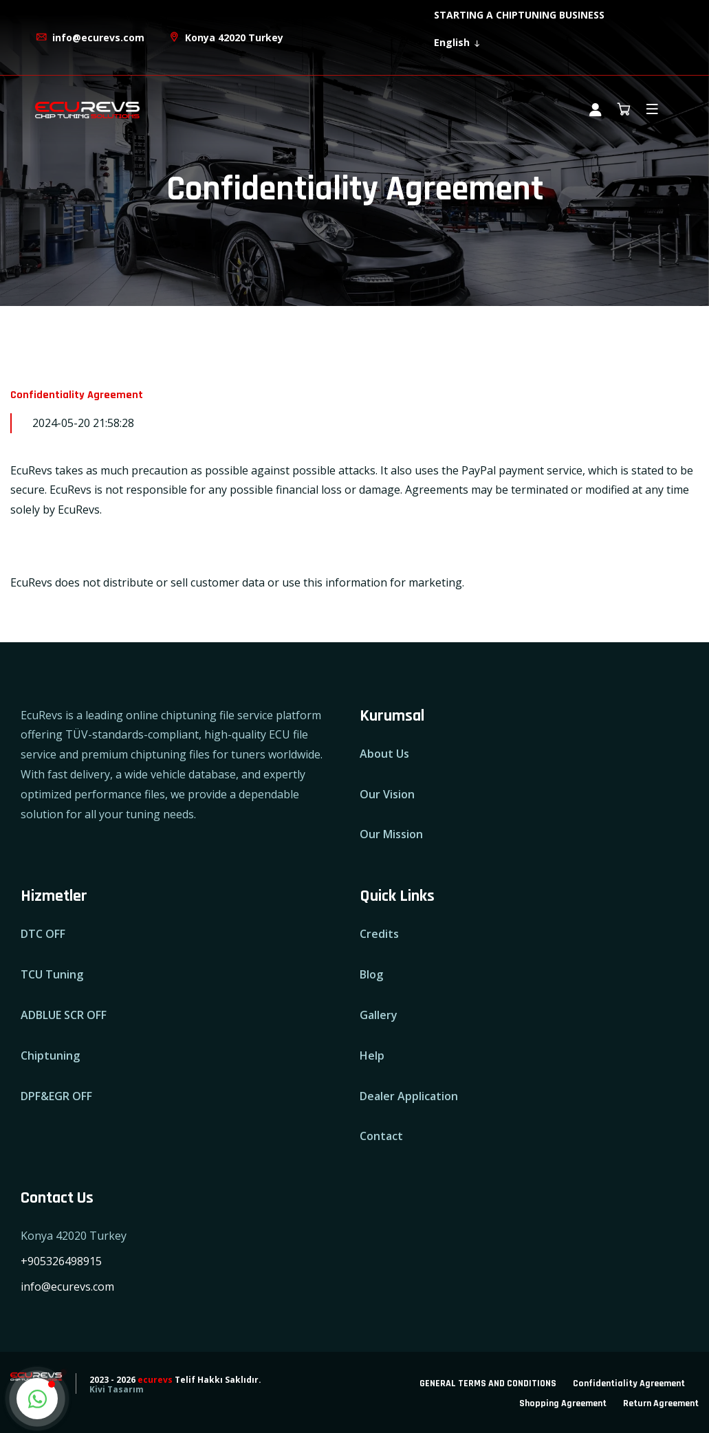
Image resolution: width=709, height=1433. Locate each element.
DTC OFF (43, 933)
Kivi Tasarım (116, 1389)
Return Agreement (661, 1403)
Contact (381, 1136)
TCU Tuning (52, 974)
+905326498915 (61, 1261)
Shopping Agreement (563, 1403)
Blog (371, 974)
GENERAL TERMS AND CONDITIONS (487, 1383)
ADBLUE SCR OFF (64, 1014)
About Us (384, 753)
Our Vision (387, 794)
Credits (379, 933)
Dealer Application (409, 1096)
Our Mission (391, 834)
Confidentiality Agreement (629, 1383)
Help (372, 1055)
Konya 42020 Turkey (225, 37)
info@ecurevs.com (89, 37)
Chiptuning (50, 1055)
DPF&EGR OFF (56, 1096)
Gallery (378, 1014)
